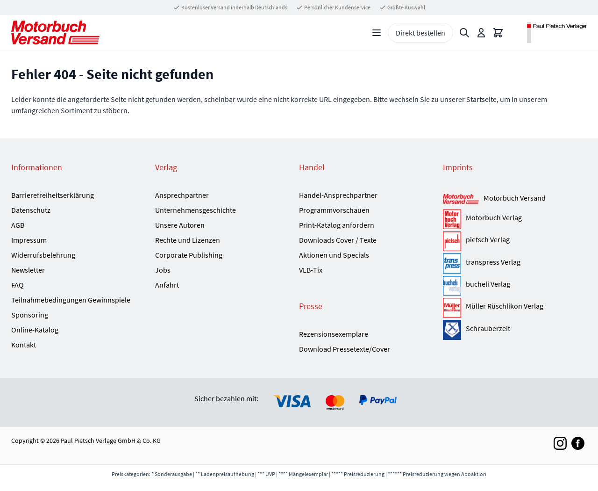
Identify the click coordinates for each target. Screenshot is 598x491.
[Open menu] (376, 33)
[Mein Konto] (481, 32)
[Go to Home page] (55, 32)
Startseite (481, 99)
